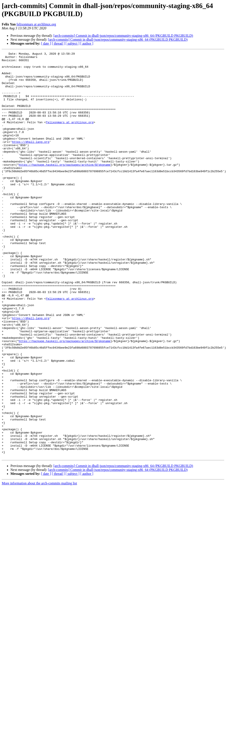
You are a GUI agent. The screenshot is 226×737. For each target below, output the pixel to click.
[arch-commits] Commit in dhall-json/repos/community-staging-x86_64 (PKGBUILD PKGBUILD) (123, 35)
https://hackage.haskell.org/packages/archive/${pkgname (64, 187)
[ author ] (86, 43)
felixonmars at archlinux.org (36, 24)
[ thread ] (58, 43)
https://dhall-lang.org (30, 160)
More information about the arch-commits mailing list (39, 564)
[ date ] (46, 43)
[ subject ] (72, 43)
